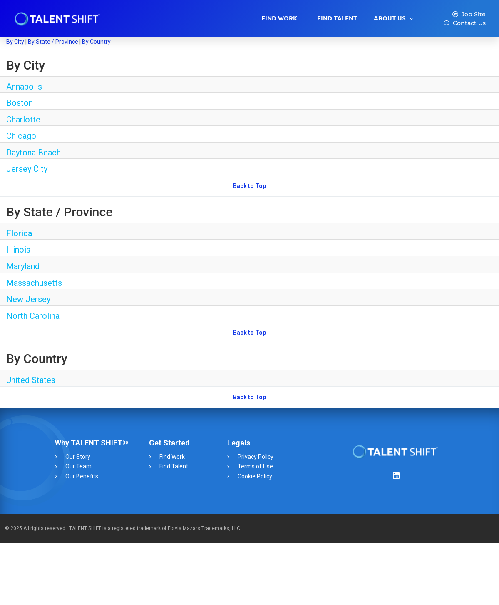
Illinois (18, 250)
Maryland (23, 266)
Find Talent (337, 18)
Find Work (279, 18)
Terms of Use (255, 466)
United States (30, 380)
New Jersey (28, 299)
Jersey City (26, 169)
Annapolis (24, 87)
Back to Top (249, 185)
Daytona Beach (33, 153)
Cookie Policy (255, 476)
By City (15, 41)
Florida (19, 233)
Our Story (77, 456)
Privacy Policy (255, 456)
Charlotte (23, 120)
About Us (390, 18)
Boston (19, 103)
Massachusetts (34, 283)
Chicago (21, 136)
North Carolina (33, 316)
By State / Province (53, 41)
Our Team (78, 466)
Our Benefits (81, 476)
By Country (96, 41)
